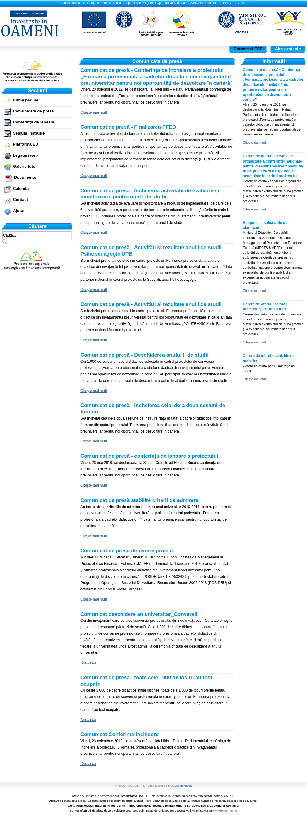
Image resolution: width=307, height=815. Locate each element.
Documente (25, 177)
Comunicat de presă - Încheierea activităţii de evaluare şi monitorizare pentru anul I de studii (149, 194)
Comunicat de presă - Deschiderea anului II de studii (144, 355)
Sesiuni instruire (29, 133)
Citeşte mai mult (93, 112)
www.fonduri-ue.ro (225, 810)
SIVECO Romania (180, 785)
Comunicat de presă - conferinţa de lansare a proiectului (149, 456)
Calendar (21, 188)
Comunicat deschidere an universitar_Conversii (138, 614)
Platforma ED (25, 144)
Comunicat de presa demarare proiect (126, 551)
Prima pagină (25, 100)
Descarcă (88, 662)
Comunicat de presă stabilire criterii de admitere (139, 500)
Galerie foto (24, 166)
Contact (20, 199)
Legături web (25, 155)
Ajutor (19, 210)
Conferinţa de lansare (33, 122)
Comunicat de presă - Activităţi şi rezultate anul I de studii (151, 304)
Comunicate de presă (33, 111)
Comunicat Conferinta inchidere (119, 734)
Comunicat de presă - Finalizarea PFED (128, 127)
